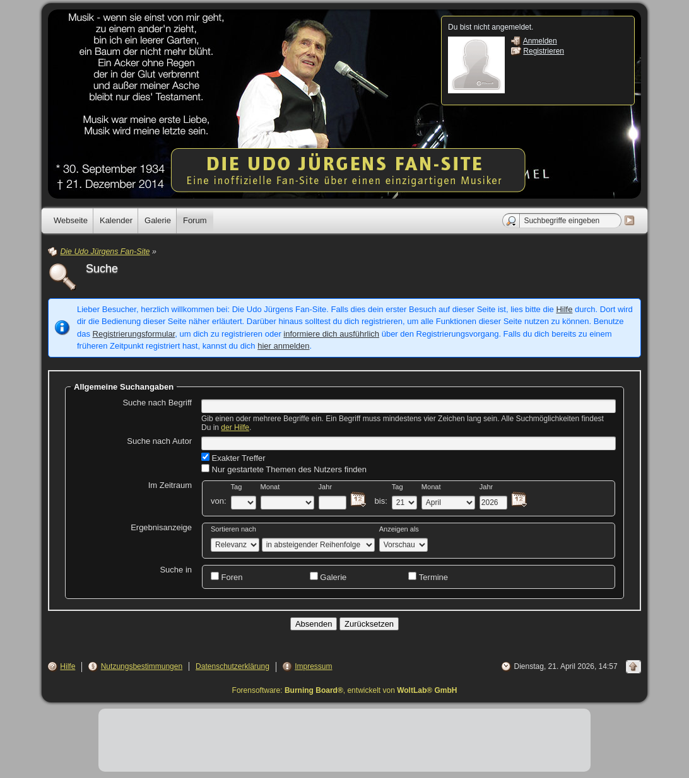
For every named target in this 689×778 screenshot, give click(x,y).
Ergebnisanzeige (161, 527)
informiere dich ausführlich (331, 334)
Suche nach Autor (159, 441)
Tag (236, 487)
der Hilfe (235, 427)
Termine (428, 577)
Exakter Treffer (233, 458)
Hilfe (564, 309)
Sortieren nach (233, 529)
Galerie (328, 577)
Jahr (326, 487)
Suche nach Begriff (157, 402)
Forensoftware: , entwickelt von (344, 690)
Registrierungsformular (134, 334)
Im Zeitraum (170, 485)
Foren (227, 577)
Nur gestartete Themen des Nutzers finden (284, 469)
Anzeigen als (399, 529)
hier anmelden (283, 346)
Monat (270, 487)
